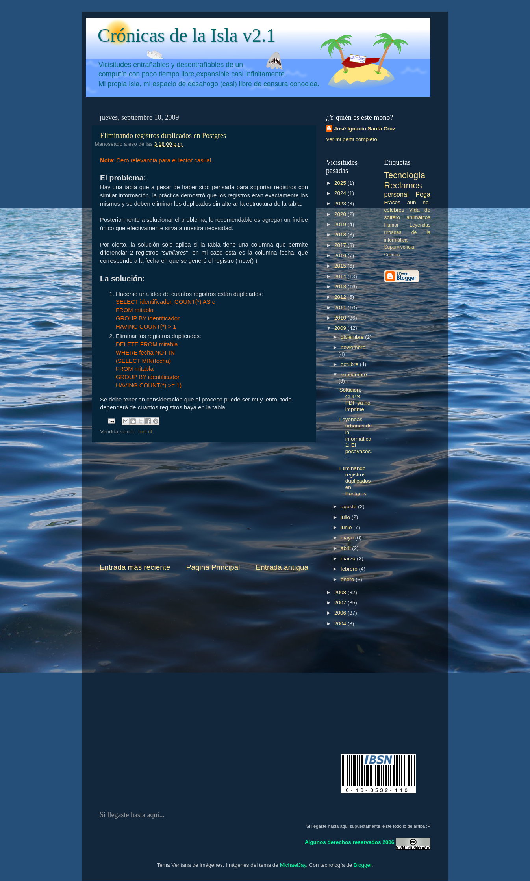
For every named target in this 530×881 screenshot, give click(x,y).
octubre (350, 364)
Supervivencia (399, 247)
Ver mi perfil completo (351, 139)
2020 (341, 214)
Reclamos (403, 185)
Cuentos (392, 254)
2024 (341, 193)
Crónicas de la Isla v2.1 (187, 35)
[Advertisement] (204, 502)
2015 (341, 266)
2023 (341, 203)
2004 (341, 623)
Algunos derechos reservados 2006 (349, 842)
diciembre (353, 337)
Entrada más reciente (135, 567)
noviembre (353, 347)
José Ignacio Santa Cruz (364, 129)
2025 (341, 183)
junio (347, 527)
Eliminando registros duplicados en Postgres (163, 135)
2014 (341, 276)
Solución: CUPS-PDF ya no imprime (355, 399)
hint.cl (145, 432)
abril (346, 548)
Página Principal (213, 567)
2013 (341, 287)
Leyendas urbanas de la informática (407, 232)
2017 (341, 245)
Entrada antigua (282, 567)
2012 (341, 297)
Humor (391, 225)
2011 (341, 307)
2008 (341, 592)
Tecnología (404, 175)
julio (346, 517)
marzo (349, 558)
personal (396, 194)
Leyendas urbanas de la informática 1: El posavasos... (355, 438)
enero (348, 579)
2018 (341, 235)
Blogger (363, 865)
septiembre (354, 374)
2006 (341, 613)
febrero (350, 569)
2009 (341, 328)
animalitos (418, 217)
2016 (341, 255)
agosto (349, 506)
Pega (422, 194)
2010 (341, 318)
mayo (348, 538)
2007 (341, 603)
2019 (341, 224)
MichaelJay (293, 865)
